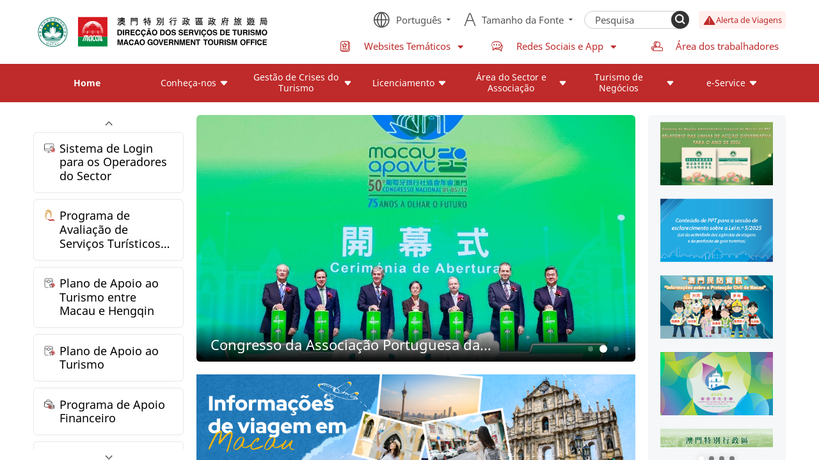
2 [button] (603, 349)
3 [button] (615, 348)
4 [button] (629, 349)
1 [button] (590, 348)
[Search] (680, 20)
